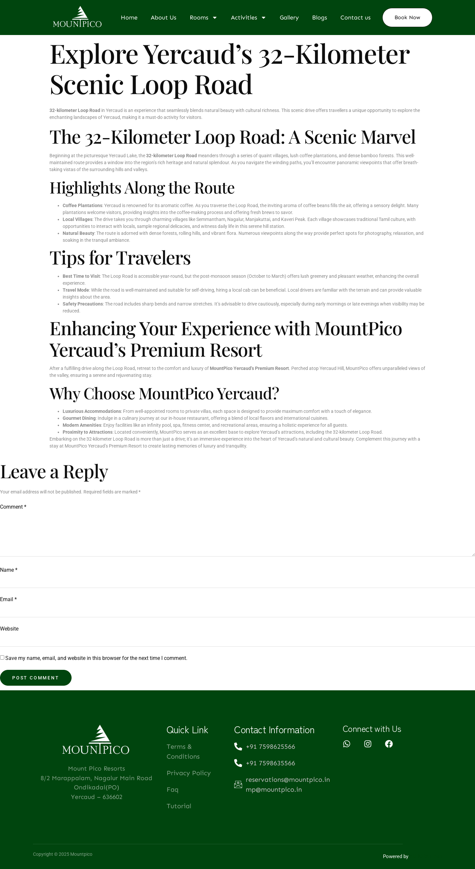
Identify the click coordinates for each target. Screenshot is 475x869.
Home (129, 17)
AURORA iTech (426, 856)
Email (8, 599)
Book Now (407, 17)
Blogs (319, 17)
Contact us (355, 17)
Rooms (204, 17)
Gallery (289, 17)
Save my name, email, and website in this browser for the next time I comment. (96, 658)
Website (9, 629)
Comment (13, 507)
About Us (163, 17)
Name (8, 570)
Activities (249, 17)
